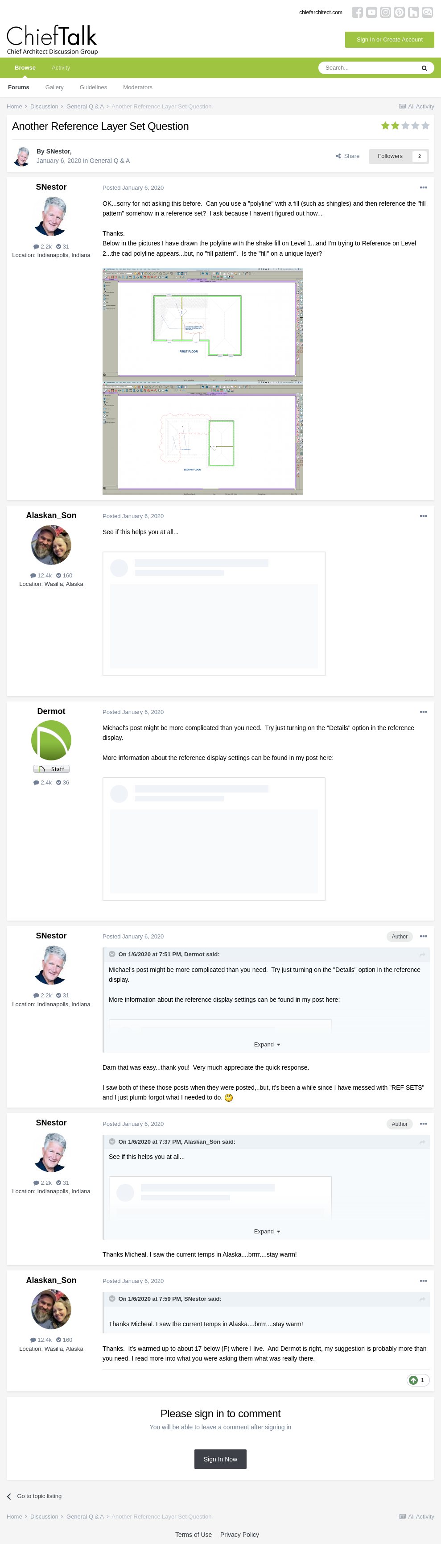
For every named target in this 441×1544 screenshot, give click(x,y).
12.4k (41, 575)
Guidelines (93, 87)
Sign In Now (220, 1459)
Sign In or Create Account (390, 39)
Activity (61, 67)
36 (62, 782)
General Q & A (110, 160)
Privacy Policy (239, 1534)
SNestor (58, 151)
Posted (133, 187)
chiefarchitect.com (320, 12)
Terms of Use (193, 1534)
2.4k (42, 782)
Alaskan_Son (51, 515)
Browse (25, 71)
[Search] (366, 68)
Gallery (54, 87)
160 (64, 575)
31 (62, 246)
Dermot (51, 711)
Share (347, 156)
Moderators (137, 87)
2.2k (42, 246)
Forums (18, 87)
